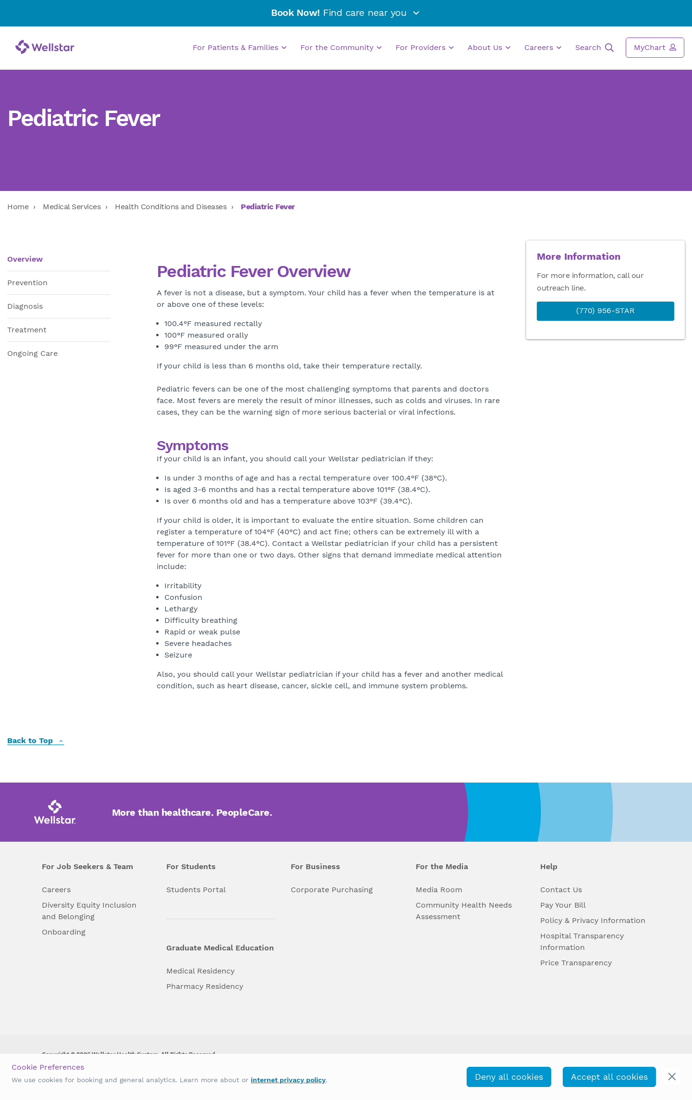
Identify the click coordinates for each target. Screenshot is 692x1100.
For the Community (341, 47)
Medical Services (71, 206)
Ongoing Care (32, 353)
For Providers (424, 47)
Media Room (439, 889)
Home (17, 206)
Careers (542, 47)
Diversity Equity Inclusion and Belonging (89, 910)
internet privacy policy (288, 1080)
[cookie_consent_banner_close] (672, 1076)
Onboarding (64, 931)
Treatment (27, 329)
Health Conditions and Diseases (170, 206)
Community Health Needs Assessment (464, 910)
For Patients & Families (239, 47)
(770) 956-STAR (605, 310)
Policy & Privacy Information (592, 920)
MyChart (655, 47)
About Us (489, 47)
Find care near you (346, 12)
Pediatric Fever (268, 206)
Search (594, 47)
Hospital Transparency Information (582, 941)
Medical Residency (200, 970)
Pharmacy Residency (204, 986)
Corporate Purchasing (332, 889)
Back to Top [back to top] (35, 741)
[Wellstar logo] (44, 47)
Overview (25, 259)
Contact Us (561, 889)
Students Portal (196, 889)
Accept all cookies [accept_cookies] (609, 1077)
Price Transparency (576, 962)
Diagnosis (25, 306)
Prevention (27, 282)
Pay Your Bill (563, 905)
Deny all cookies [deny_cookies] (509, 1077)
